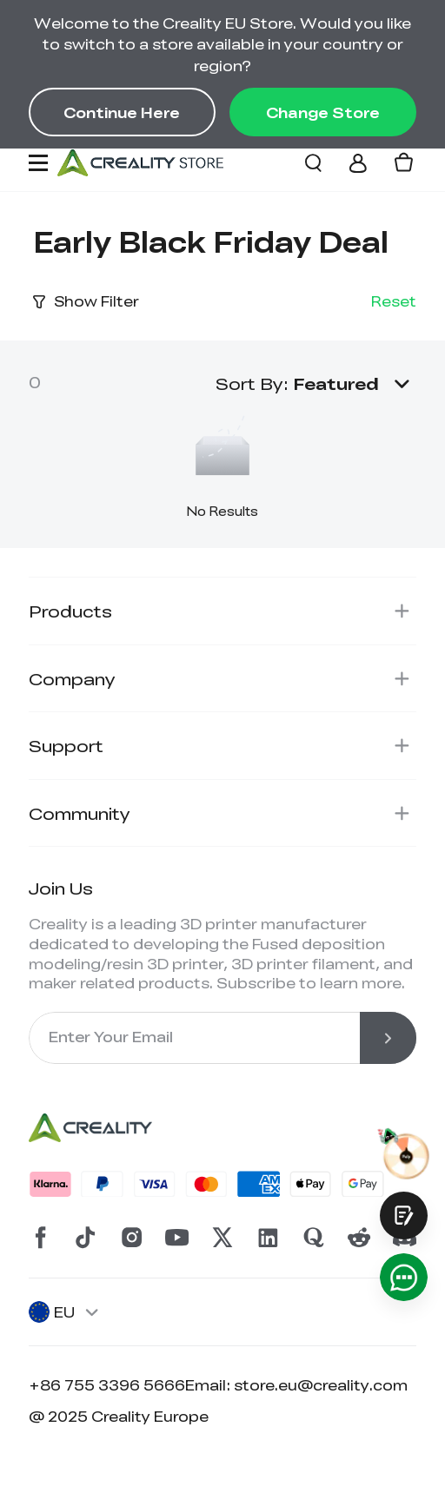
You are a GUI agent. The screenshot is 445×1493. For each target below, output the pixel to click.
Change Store (323, 112)
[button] (355, 383)
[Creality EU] (140, 162)
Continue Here (121, 112)
